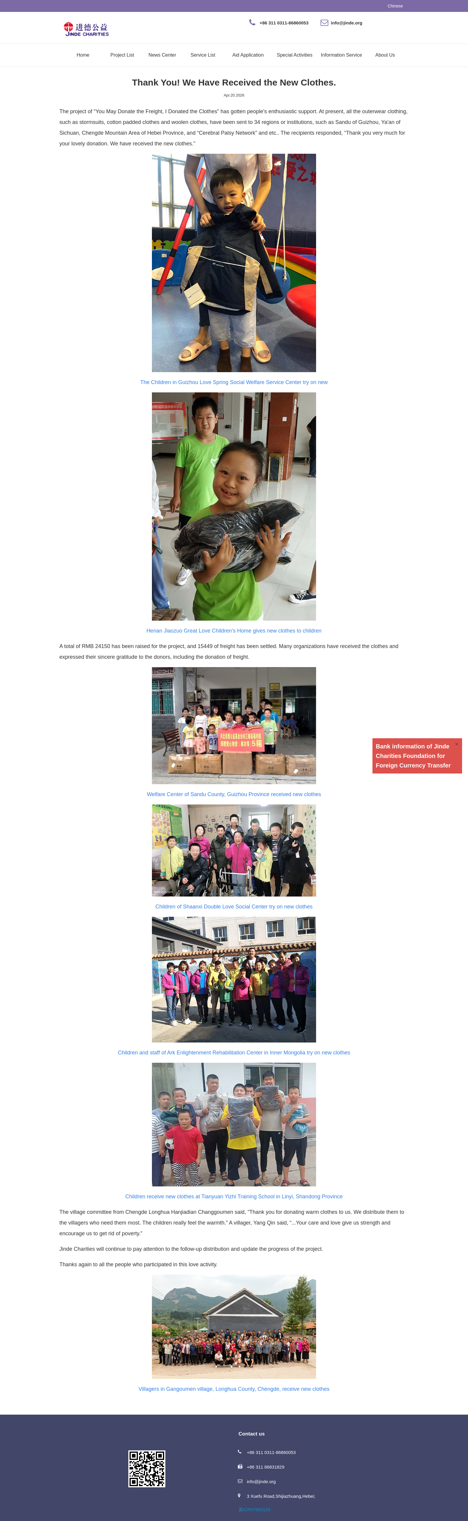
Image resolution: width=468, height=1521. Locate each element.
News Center (162, 55)
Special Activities (294, 55)
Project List (122, 55)
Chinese (395, 6)
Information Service (341, 55)
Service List (203, 55)
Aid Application (248, 55)
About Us (385, 55)
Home (83, 55)
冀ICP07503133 (254, 1509)
